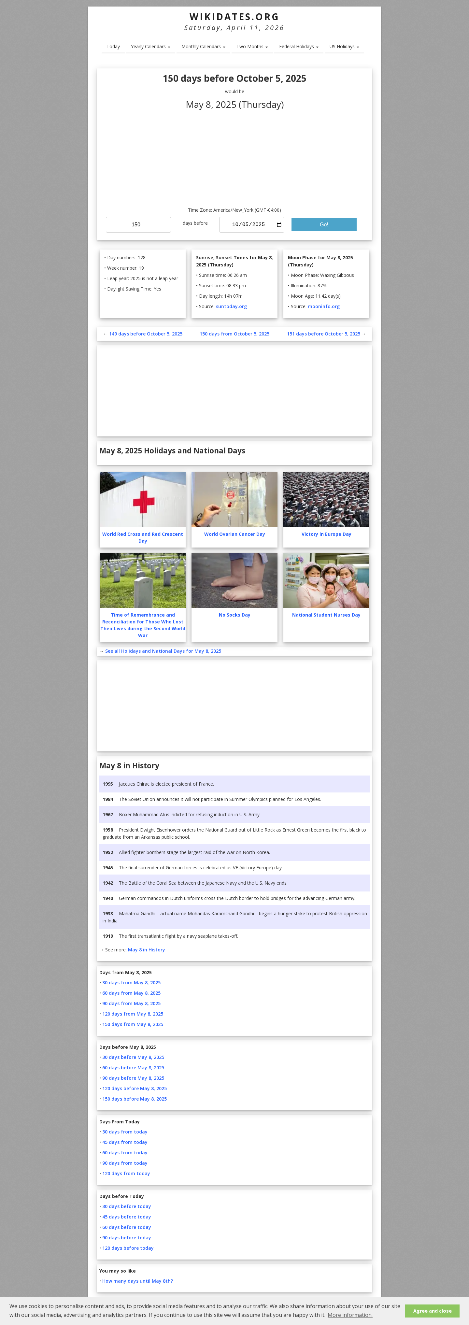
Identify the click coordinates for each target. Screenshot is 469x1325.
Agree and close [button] (432, 1311)
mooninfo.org (324, 306)
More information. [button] (350, 1314)
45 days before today (126, 1217)
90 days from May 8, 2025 (131, 1003)
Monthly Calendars (203, 46)
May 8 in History (146, 950)
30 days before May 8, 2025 (133, 1057)
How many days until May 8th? (137, 1281)
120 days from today (126, 1173)
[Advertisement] (234, 157)
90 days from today (125, 1163)
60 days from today (125, 1152)
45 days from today (125, 1142)
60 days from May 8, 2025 (131, 993)
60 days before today (126, 1227)
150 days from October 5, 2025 (234, 334)
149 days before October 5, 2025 (145, 334)
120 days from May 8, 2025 (132, 1014)
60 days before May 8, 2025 (133, 1067)
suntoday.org (231, 306)
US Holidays (344, 46)
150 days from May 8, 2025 (132, 1024)
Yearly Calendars (150, 46)
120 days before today (128, 1248)
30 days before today (126, 1206)
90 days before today (126, 1237)
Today (113, 46)
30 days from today (125, 1132)
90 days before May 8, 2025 (133, 1078)
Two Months (252, 46)
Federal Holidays (299, 46)
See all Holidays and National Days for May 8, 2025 (163, 651)
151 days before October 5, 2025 (323, 334)
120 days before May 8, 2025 (134, 1088)
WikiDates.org (235, 16)
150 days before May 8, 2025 (134, 1099)
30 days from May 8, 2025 (131, 982)
